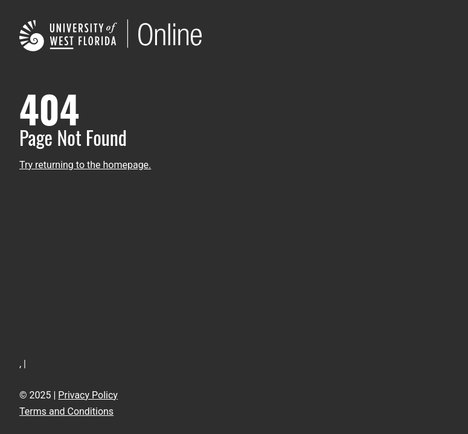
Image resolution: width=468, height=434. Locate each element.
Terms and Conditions (66, 411)
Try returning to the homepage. (85, 165)
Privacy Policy (88, 395)
